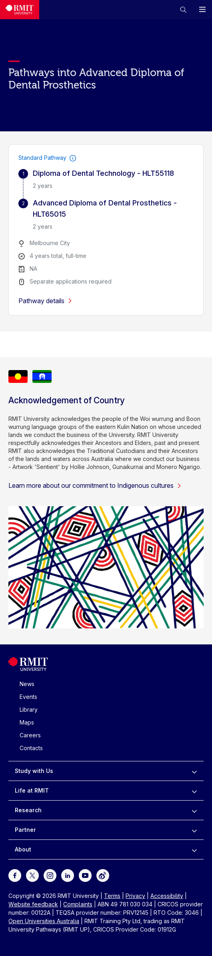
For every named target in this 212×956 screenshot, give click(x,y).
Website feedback (33, 904)
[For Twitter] (32, 874)
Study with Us (34, 770)
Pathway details (45, 301)
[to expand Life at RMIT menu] (194, 790)
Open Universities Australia (43, 921)
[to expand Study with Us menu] (194, 771)
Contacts (31, 748)
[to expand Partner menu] (194, 829)
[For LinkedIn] (67, 874)
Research (28, 810)
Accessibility (166, 895)
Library (29, 709)
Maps (27, 722)
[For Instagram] (50, 874)
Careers (30, 735)
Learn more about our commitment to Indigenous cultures (95, 485)
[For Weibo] (102, 874)
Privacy (135, 895)
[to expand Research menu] (194, 810)
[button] (183, 9)
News (27, 683)
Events (28, 696)
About (23, 849)
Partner (25, 829)
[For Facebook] (14, 874)
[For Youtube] (85, 874)
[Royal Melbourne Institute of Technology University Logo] (28, 669)
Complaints (77, 904)
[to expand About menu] (194, 849)
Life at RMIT (32, 790)
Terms (112, 895)
